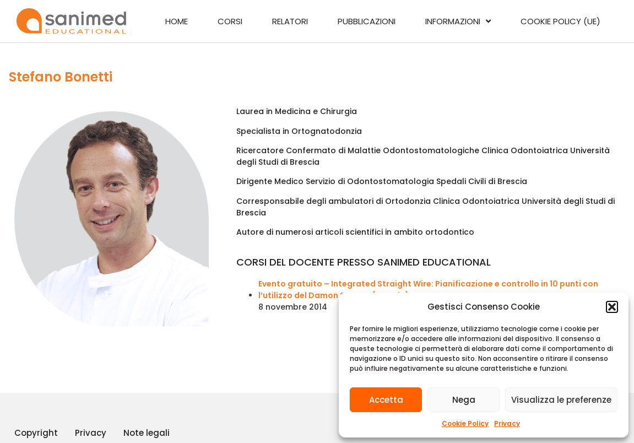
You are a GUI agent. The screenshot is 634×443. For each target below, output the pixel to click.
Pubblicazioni (366, 21)
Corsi (230, 21)
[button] (611, 306)
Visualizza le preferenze (561, 400)
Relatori (290, 21)
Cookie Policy (465, 423)
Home (176, 21)
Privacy (507, 423)
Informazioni (458, 21)
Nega (463, 400)
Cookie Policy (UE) (560, 21)
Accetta (386, 400)
